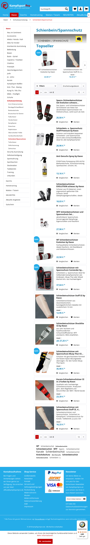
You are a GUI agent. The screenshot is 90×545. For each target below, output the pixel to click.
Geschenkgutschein (14, 70)
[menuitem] (54, 9)
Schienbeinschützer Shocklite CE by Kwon (70, 324)
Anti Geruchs (56, 455)
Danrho (9, 181)
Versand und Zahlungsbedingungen (33, 485)
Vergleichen (62, 122)
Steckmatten (12, 165)
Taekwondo (11, 169)
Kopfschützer (12, 129)
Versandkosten (40, 519)
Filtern (41, 86)
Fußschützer (12, 117)
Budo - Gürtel (12, 56)
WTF (56, 449)
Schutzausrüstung (14, 101)
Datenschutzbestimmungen (77, 506)
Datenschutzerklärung (33, 501)
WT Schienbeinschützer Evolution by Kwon (47, 70)
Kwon (8, 28)
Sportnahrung (12, 158)
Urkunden (11, 176)
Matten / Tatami (12, 190)
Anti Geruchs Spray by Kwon (69, 156)
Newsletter (28, 478)
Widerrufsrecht (30, 492)
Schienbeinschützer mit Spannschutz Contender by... (69, 269)
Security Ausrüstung (15, 152)
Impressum (28, 506)
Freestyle (10, 67)
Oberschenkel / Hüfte (15, 133)
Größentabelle (30, 476)
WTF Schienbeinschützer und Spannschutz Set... (69, 213)
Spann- (62, 449)
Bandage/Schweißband (15, 107)
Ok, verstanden (45, 541)
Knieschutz (11, 126)
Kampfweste (12, 123)
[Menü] (86, 521)
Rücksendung (29, 490)
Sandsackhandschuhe (15, 136)
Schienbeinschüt (47, 446)
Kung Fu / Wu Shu (14, 90)
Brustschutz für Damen (15, 114)
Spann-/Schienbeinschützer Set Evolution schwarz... (69, 101)
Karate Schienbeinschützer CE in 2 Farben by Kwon (70, 380)
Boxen (9, 53)
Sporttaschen (12, 162)
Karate (9, 80)
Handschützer (12, 120)
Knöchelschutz (43, 454)
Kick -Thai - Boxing (14, 87)
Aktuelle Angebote (13, 200)
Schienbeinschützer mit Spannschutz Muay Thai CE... (69, 352)
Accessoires (11, 36)
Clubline (10, 63)
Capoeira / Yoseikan (15, 60)
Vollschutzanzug (13, 145)
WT (38, 446)
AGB (26, 504)
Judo (9, 73)
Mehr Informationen (45, 535)
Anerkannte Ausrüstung (16, 46)
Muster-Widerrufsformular (31, 496)
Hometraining (11, 186)
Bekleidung (11, 49)
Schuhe (10, 97)
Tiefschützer (12, 142)
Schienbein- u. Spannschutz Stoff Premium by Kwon (69, 129)
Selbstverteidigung (14, 155)
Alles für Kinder (13, 43)
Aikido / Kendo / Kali (15, 39)
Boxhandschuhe (13, 110)
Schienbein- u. (55, 457)
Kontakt (27, 481)
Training (10, 172)
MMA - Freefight (13, 94)
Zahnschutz (12, 148)
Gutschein (10, 204)
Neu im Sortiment (14, 32)
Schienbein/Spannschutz (17, 139)
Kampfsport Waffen (14, 84)
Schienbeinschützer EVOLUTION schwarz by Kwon (70, 185)
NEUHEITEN (10, 195)
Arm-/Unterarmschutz (15, 104)
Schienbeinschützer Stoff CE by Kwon (70, 296)
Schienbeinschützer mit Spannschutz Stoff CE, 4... (73, 70)
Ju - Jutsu (10, 77)
